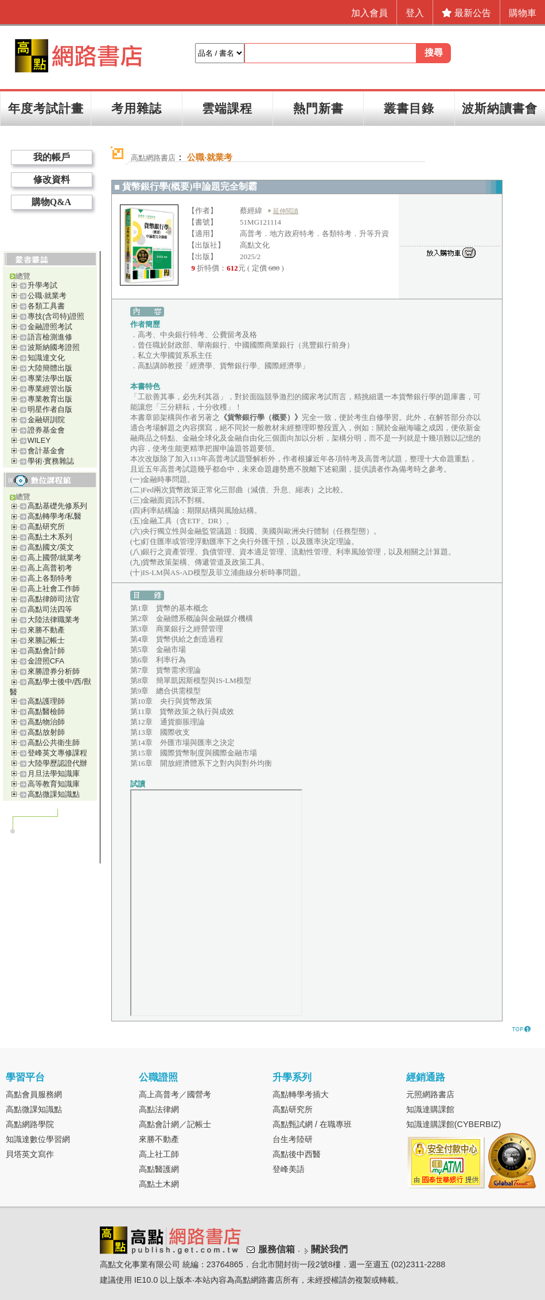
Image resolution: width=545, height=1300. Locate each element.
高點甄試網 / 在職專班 (312, 1124)
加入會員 (369, 13)
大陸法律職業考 (54, 619)
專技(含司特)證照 (56, 316)
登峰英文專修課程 (57, 753)
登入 (415, 13)
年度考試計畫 (46, 108)
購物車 (522, 13)
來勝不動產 (46, 630)
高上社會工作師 (54, 588)
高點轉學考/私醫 (55, 516)
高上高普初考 (50, 568)
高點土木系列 (50, 537)
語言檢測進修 (50, 337)
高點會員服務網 (34, 1094)
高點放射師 (46, 732)
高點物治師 (46, 721)
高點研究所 (46, 526)
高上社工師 (159, 1154)
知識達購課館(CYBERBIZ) (453, 1124)
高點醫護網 (159, 1169)
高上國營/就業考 (55, 557)
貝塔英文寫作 (30, 1154)
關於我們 (329, 1249)
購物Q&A (51, 202)
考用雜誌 (136, 108)
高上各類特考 (50, 578)
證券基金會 (46, 430)
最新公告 (466, 13)
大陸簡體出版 (50, 368)
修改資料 (51, 179)
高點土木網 (159, 1184)
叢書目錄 (409, 108)
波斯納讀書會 (500, 108)
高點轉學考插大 (300, 1094)
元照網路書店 (430, 1094)
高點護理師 (46, 701)
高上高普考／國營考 (175, 1094)
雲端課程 (227, 108)
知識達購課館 (430, 1109)
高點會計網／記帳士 (175, 1124)
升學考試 (42, 285)
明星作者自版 (50, 409)
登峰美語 (288, 1169)
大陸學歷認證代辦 (57, 763)
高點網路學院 (30, 1124)
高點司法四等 (50, 609)
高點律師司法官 (54, 599)
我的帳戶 (51, 157)
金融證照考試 (50, 326)
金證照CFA (46, 661)
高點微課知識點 (54, 794)
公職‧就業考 (47, 295)
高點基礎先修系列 (57, 506)
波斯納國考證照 (54, 347)
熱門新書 (318, 108)
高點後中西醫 (296, 1154)
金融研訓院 (46, 419)
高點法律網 (159, 1109)
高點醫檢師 (46, 711)
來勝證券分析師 (54, 671)
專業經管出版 (50, 388)
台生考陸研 (292, 1139)
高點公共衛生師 (54, 742)
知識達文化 (46, 357)
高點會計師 (46, 650)
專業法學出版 (50, 378)
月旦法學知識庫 (54, 773)
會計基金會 (46, 450)
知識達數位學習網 (38, 1139)
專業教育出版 (50, 399)
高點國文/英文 (51, 547)
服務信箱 (276, 1249)
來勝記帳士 (46, 640)
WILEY (39, 440)
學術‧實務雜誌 (51, 461)
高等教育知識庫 (54, 784)
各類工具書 (46, 306)
